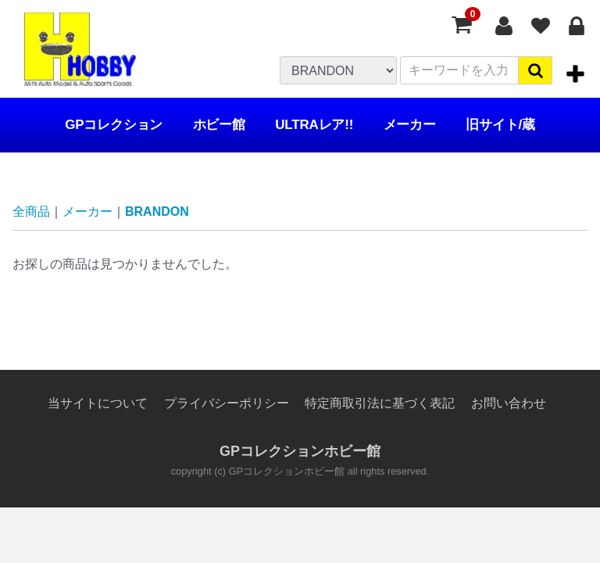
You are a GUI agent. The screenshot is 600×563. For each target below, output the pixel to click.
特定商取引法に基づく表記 (380, 403)
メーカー (410, 124)
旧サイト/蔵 (500, 124)
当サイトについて (98, 403)
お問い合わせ (508, 403)
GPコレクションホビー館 (300, 452)
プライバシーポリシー (226, 403)
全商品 (31, 211)
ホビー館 (219, 124)
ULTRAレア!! (314, 124)
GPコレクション (113, 124)
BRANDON (157, 211)
